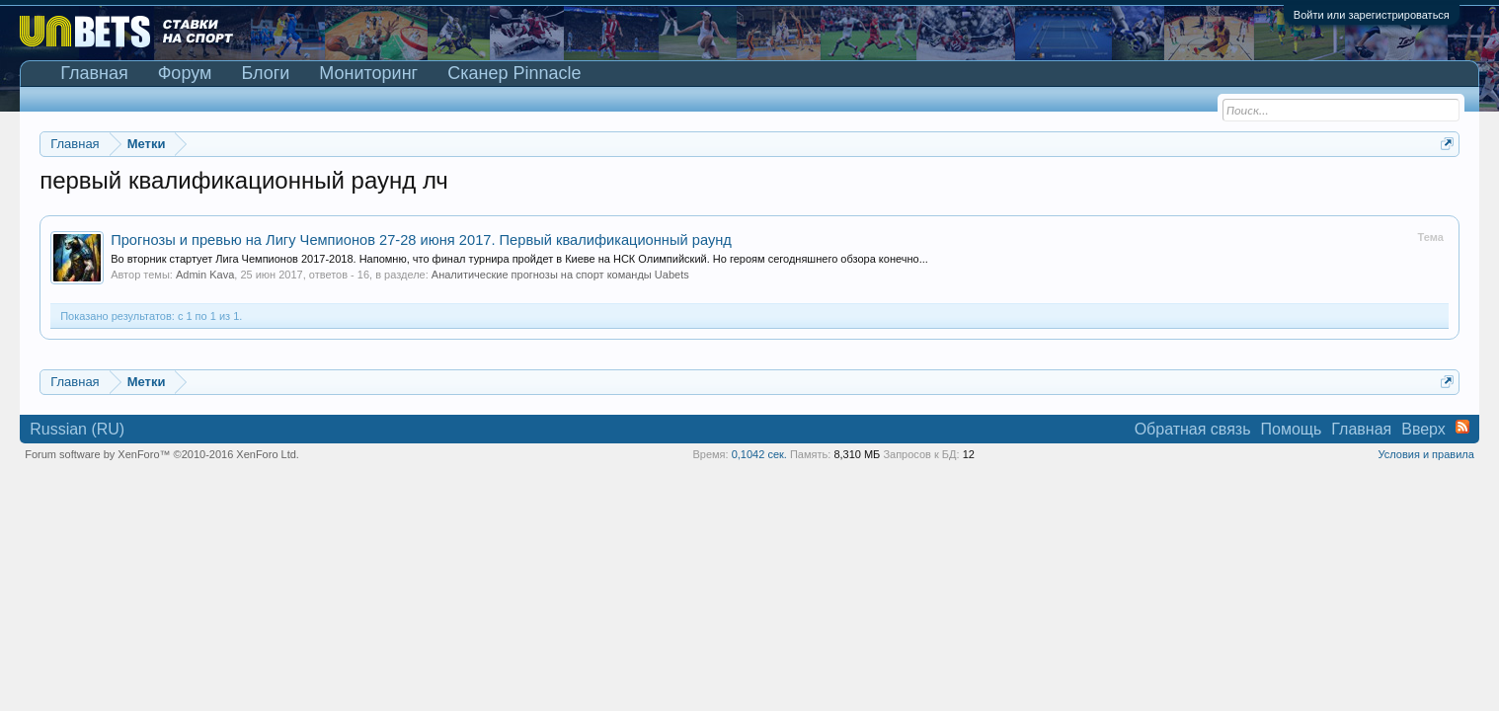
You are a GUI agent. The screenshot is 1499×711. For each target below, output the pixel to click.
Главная (94, 73)
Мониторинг (368, 73)
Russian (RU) (77, 429)
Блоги (265, 73)
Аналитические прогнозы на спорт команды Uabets (560, 274)
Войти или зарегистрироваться (1372, 15)
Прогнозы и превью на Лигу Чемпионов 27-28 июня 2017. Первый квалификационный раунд (421, 240)
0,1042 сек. (759, 454)
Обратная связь (1193, 429)
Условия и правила (1425, 454)
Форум (185, 73)
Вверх (1423, 429)
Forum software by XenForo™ (162, 454)
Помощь (1291, 429)
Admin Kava (205, 274)
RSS (1462, 427)
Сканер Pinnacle (514, 73)
